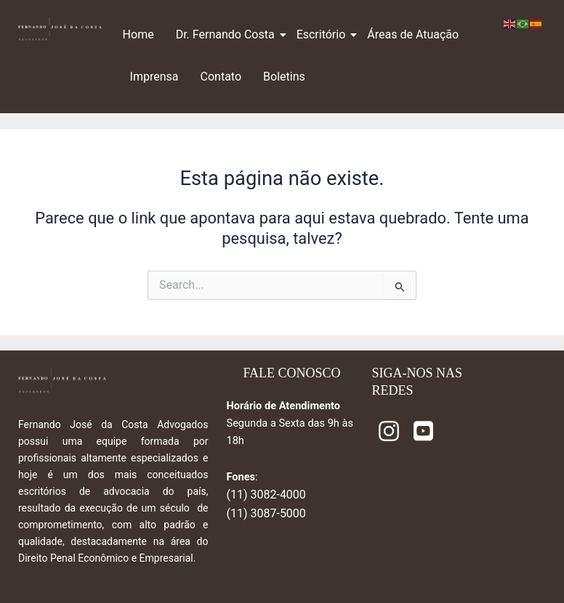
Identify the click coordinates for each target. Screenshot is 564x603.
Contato (221, 76)
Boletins (284, 76)
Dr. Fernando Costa (227, 34)
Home (138, 34)
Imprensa (154, 76)
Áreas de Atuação (413, 34)
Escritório (323, 34)
